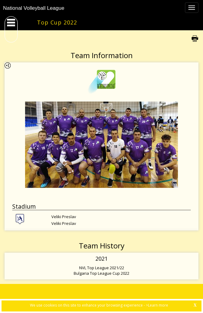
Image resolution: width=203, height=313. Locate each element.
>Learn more (157, 305)
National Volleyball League (33, 8)
